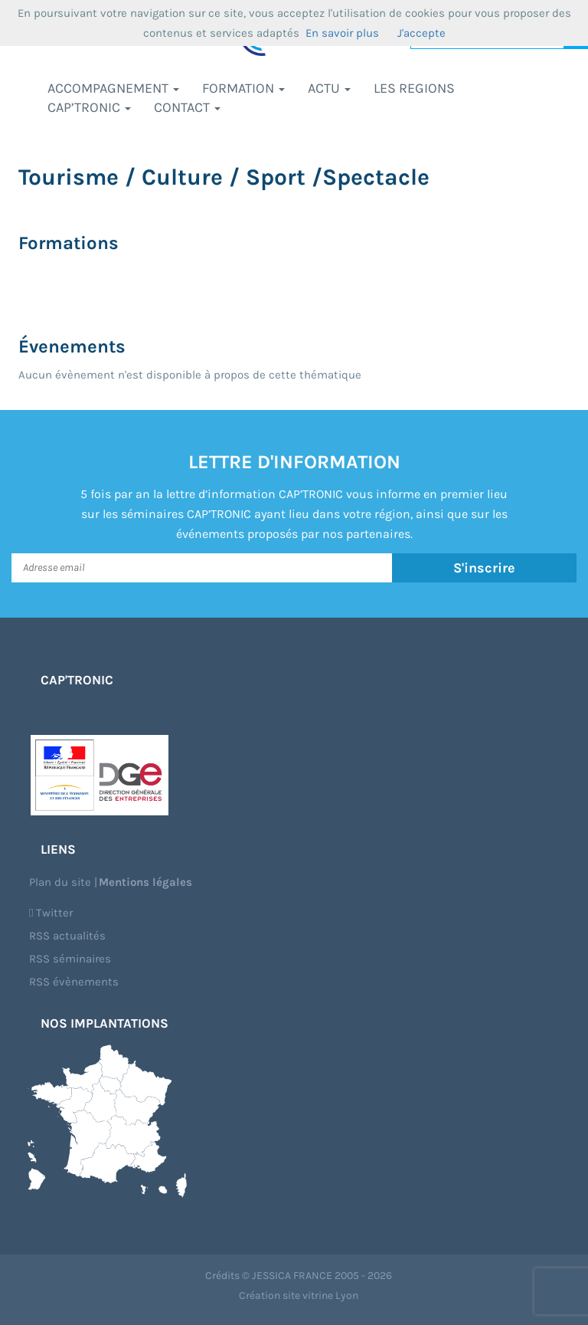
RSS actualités (67, 936)
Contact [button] (187, 107)
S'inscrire (484, 567)
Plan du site (60, 882)
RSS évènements (74, 982)
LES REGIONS (414, 88)
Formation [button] (243, 88)
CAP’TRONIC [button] (89, 107)
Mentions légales (145, 882)
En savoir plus (342, 33)
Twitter (51, 913)
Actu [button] (329, 88)
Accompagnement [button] (113, 88)
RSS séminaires (70, 959)
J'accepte (421, 33)
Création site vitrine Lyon (298, 1295)
